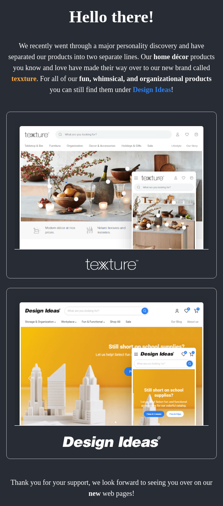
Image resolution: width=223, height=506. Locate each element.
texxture (23, 79)
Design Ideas (152, 90)
